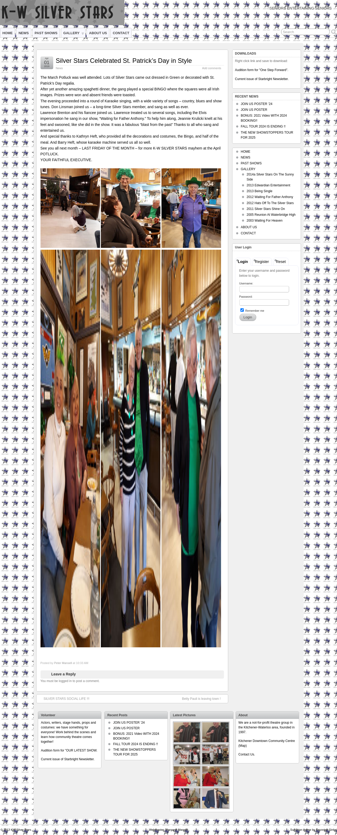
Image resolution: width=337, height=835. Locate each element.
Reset (281, 262)
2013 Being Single (259, 191)
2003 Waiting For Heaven (265, 220)
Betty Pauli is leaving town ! (204, 698)
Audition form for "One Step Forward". (261, 70)
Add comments (211, 68)
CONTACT (121, 33)
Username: (246, 283)
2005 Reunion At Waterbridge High (271, 215)
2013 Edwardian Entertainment (268, 185)
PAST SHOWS (46, 33)
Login (243, 262)
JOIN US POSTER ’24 (256, 104)
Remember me (252, 310)
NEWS (24, 33)
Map (243, 746)
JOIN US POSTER (254, 110)
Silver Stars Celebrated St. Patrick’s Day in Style (124, 60)
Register (262, 262)
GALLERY (73, 34)
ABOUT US (98, 33)
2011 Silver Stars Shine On (266, 209)
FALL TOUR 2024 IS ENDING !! (263, 126)
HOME (7, 33)
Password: (246, 296)
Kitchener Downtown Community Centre (267, 741)
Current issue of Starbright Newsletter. (262, 79)
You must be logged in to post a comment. (70, 681)
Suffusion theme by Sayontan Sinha (313, 829)
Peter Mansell (63, 663)
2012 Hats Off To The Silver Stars (270, 203)
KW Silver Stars (21, 829)
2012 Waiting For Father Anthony (270, 197)
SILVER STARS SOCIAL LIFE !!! (63, 698)
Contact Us (246, 754)
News (59, 68)
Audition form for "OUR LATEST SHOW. (69, 750)
